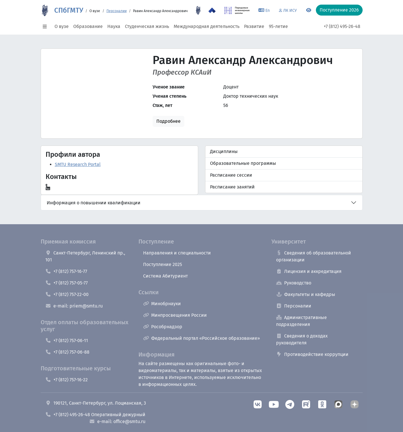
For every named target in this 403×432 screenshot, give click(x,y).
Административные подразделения (301, 321)
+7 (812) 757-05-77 (66, 283)
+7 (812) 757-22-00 (67, 294)
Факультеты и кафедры (305, 294)
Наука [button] (113, 26)
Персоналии (116, 11)
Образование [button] (88, 26)
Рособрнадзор (162, 326)
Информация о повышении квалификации (93, 202)
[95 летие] (198, 10)
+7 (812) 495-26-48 (342, 26)
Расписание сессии (231, 175)
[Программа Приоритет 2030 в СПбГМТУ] (212, 10)
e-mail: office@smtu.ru (117, 421)
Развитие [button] (254, 26)
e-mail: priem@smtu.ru (74, 306)
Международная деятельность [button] (206, 26)
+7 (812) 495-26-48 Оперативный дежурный (95, 414)
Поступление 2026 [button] (339, 10)
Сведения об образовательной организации (313, 256)
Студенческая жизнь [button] (147, 26)
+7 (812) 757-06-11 (66, 340)
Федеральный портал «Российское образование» (201, 338)
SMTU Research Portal (78, 164)
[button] (46, 26)
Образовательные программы (243, 163)
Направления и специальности (177, 253)
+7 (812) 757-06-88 (67, 352)
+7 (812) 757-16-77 (66, 271)
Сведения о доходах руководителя (302, 339)
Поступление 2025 (162, 264)
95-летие (278, 26)
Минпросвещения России (175, 315)
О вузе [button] (62, 26)
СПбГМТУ (68, 10)
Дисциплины (224, 151)
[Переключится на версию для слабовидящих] (308, 10)
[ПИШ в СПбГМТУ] (237, 10)
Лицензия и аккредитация (309, 271)
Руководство (293, 283)
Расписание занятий (232, 187)
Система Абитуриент (165, 276)
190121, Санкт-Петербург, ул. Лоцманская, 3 (95, 403)
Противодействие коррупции (312, 354)
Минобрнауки (162, 303)
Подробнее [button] (168, 121)
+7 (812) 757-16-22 (66, 379)
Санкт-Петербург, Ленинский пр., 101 (85, 256)
